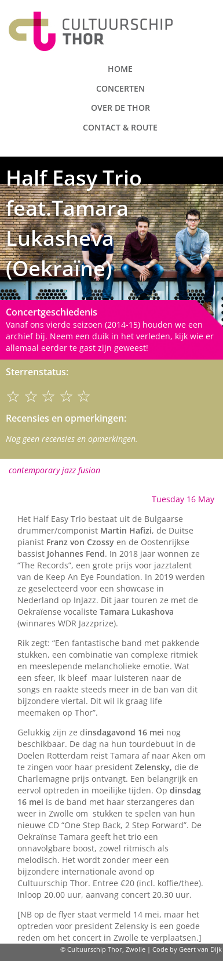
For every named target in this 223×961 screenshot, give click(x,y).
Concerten (120, 88)
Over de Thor (120, 107)
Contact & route (120, 127)
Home (120, 68)
